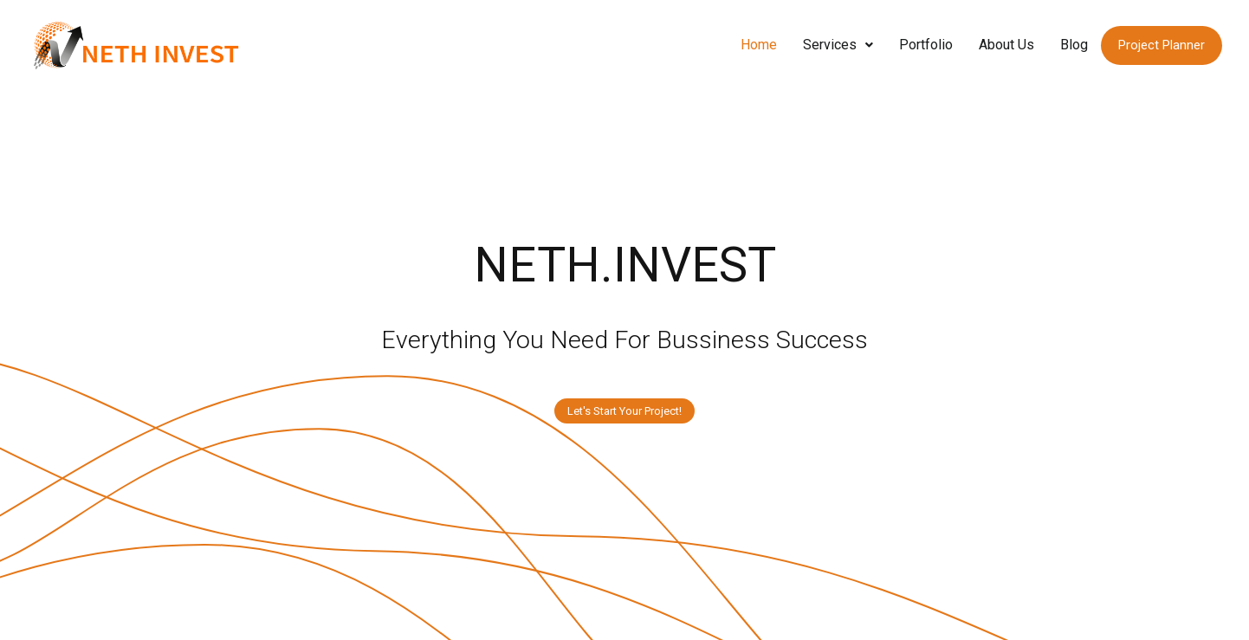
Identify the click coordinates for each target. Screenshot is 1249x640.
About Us (1006, 44)
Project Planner (1161, 45)
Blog (1074, 44)
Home (759, 44)
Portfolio (926, 44)
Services (838, 44)
